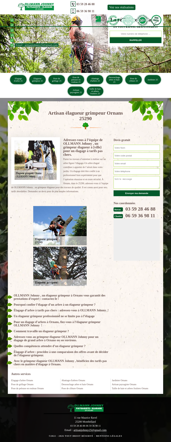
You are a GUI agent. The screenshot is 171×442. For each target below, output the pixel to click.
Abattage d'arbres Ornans (73, 380)
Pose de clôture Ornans (72, 388)
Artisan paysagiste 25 (76, 91)
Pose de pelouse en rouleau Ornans (27, 388)
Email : (37, 45)
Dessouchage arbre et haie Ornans (77, 384)
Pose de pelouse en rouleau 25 (75, 79)
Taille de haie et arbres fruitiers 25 (95, 91)
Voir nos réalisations (103, 7)
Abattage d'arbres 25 (95, 79)
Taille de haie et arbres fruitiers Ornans (130, 388)
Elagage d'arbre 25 (18, 79)
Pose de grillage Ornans (22, 384)
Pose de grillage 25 (56, 79)
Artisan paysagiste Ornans (124, 384)
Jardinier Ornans (119, 380)
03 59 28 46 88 (67, 4)
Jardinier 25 (153, 79)
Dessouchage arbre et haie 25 (114, 79)
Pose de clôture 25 (133, 79)
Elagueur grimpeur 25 (37, 79)
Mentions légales (109, 436)
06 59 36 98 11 (67, 11)
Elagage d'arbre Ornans (22, 380)
